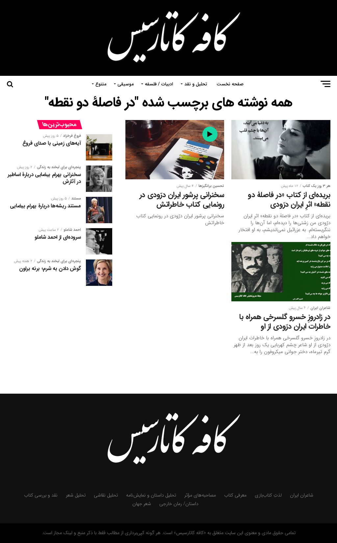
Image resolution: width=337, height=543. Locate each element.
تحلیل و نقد (195, 84)
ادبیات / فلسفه (159, 84)
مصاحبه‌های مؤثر (200, 495)
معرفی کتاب (235, 495)
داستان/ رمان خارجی (178, 504)
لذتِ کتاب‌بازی (268, 495)
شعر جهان (141, 504)
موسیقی (125, 84)
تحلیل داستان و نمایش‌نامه (151, 495)
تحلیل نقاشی (106, 495)
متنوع (100, 84)
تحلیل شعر (76, 495)
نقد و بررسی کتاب (41, 495)
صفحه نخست (230, 84)
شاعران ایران (301, 495)
